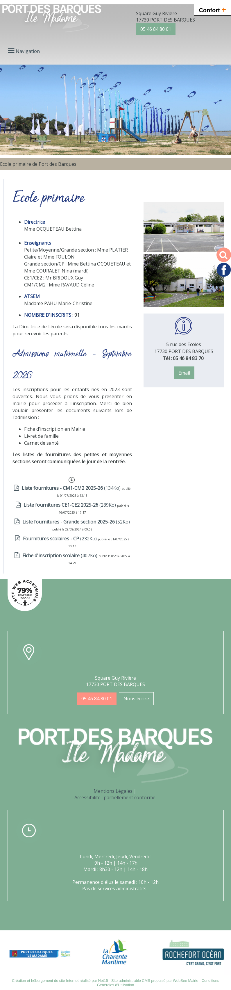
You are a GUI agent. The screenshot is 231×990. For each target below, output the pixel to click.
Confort (212, 9)
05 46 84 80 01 (155, 29)
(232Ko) (60, 538)
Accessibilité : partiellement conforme (114, 797)
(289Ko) (70, 505)
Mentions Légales (113, 791)
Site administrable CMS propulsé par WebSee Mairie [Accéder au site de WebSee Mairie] (154, 980)
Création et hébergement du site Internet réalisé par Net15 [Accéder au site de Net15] (60, 980)
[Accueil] (51, 19)
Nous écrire (136, 698)
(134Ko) (72, 488)
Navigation (28, 51)
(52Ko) (76, 522)
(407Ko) (60, 555)
